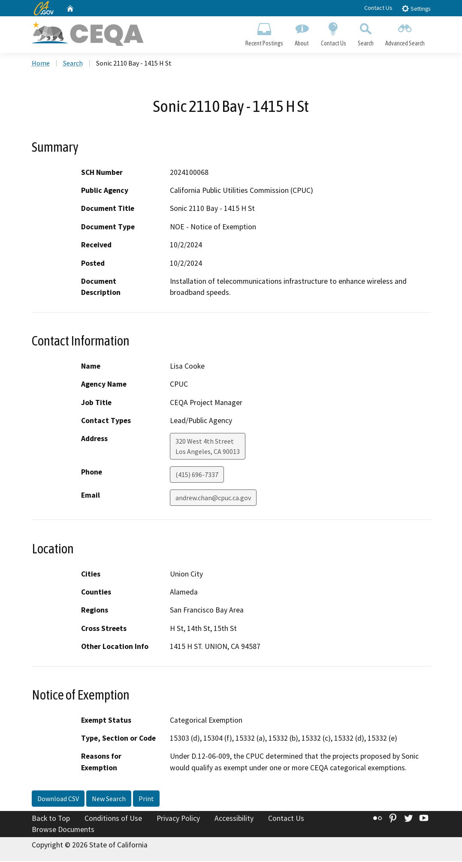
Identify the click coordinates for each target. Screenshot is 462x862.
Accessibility (234, 819)
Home (41, 64)
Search (365, 32)
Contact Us (378, 8)
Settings (416, 8)
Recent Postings (264, 32)
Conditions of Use (113, 819)
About (302, 32)
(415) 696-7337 (196, 475)
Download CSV (58, 799)
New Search (109, 799)
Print (146, 799)
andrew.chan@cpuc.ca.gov (213, 498)
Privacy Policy (178, 819)
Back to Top (51, 819)
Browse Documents (63, 830)
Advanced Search (404, 32)
